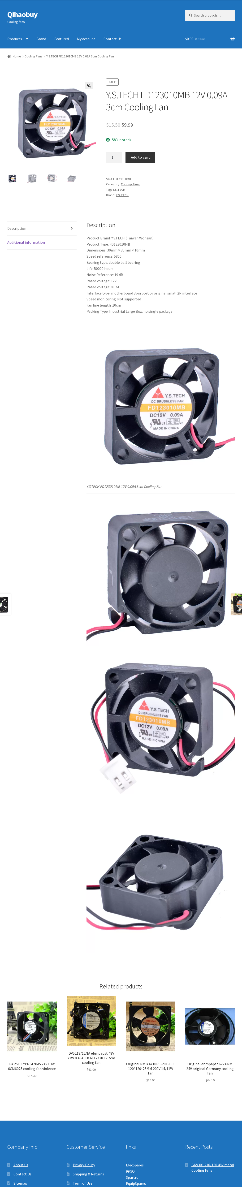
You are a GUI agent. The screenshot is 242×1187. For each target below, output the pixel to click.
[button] (89, 85)
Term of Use (82, 1183)
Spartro (132, 1177)
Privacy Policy (84, 1164)
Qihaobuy (22, 14)
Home (17, 56)
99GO (130, 1171)
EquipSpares (136, 1183)
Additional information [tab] (26, 242)
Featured (61, 38)
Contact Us (112, 38)
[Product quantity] (114, 157)
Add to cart (140, 157)
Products (14, 38)
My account (86, 38)
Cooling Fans (34, 56)
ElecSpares (135, 1165)
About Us (20, 1164)
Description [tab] (16, 228)
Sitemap (20, 1183)
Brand (41, 38)
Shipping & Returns (88, 1174)
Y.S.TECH (118, 189)
